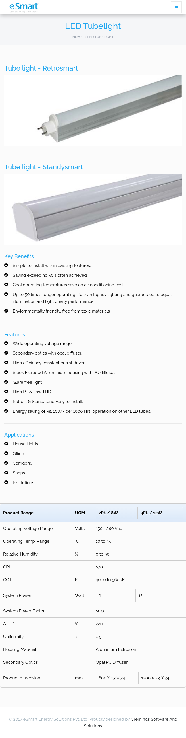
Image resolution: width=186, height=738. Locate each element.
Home (77, 37)
